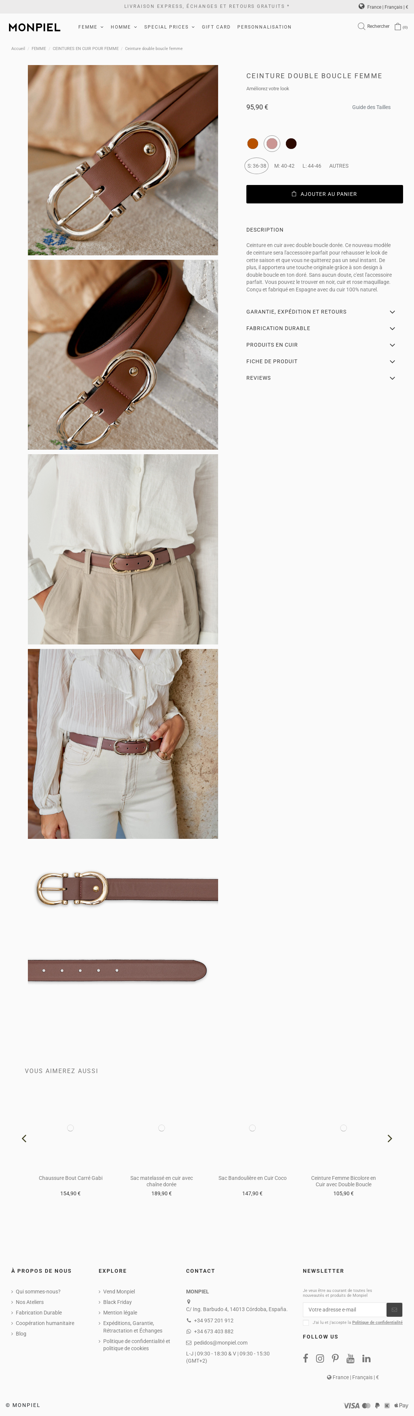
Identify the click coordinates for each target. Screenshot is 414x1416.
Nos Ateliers (30, 1302)
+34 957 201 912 (214, 1320)
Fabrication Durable (39, 1313)
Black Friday (117, 1302)
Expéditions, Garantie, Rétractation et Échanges (132, 1327)
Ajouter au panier (324, 194)
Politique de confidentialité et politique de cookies (136, 1345)
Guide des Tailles (371, 105)
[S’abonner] (394, 1310)
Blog (21, 1334)
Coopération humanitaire (45, 1323)
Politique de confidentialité (377, 1322)
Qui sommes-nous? (38, 1292)
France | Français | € (383, 7)
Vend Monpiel (119, 1292)
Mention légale (120, 1313)
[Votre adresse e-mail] (345, 1310)
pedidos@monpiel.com (220, 1343)
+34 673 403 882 (214, 1331)
